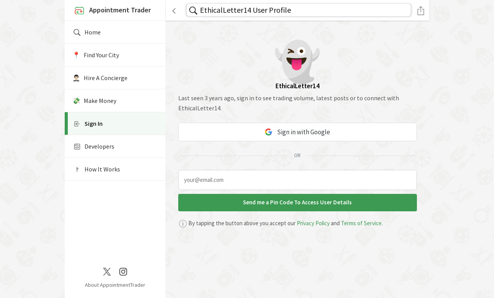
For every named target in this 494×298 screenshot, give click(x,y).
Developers (93, 146)
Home (86, 32)
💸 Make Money (94, 100)
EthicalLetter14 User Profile (245, 10)
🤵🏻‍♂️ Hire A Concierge (99, 78)
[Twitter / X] (107, 271)
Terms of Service (361, 223)
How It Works (96, 169)
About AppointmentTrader (115, 284)
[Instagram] (123, 271)
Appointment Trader (111, 11)
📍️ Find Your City (95, 55)
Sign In (87, 123)
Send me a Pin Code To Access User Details (297, 202)
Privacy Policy (313, 223)
